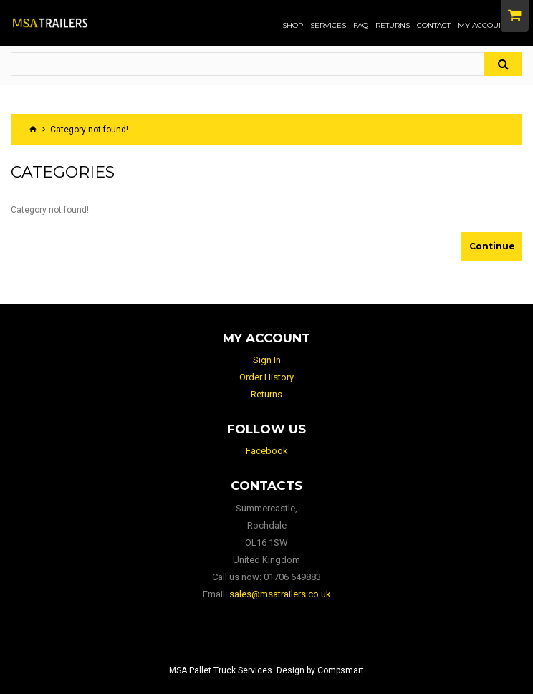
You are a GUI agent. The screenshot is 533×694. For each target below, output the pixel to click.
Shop (292, 25)
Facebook (267, 450)
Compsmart (340, 670)
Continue (492, 246)
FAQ (360, 25)
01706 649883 (292, 577)
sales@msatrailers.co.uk (280, 594)
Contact (434, 25)
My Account (483, 25)
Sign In (267, 360)
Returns (392, 25)
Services (328, 25)
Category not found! (89, 130)
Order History (266, 377)
